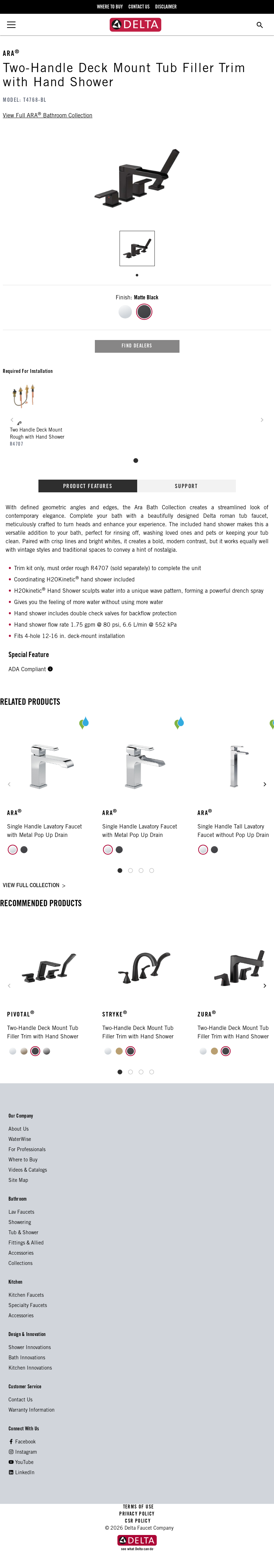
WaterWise (19, 1139)
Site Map (18, 1180)
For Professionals (26, 1150)
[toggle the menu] (11, 25)
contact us (139, 7)
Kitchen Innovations (30, 1368)
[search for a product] (260, 25)
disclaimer (166, 7)
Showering (19, 1222)
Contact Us (20, 1400)
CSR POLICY (137, 1521)
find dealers (137, 346)
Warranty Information (31, 1410)
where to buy (110, 7)
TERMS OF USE (138, 1507)
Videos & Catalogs (27, 1170)
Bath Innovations (26, 1358)
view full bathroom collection (47, 115)
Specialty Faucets (27, 1305)
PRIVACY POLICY (137, 1514)
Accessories (21, 1253)
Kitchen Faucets (26, 1295)
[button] (50, 670)
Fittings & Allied (26, 1243)
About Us (18, 1129)
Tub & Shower (23, 1233)
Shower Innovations (29, 1348)
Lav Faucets (21, 1212)
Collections (20, 1263)
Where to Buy (22, 1160)
